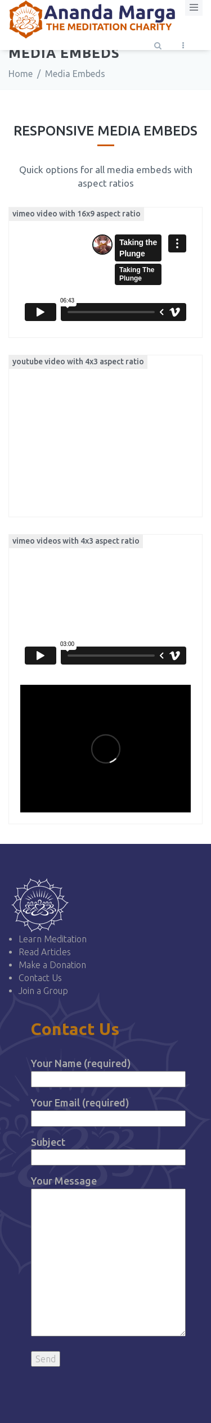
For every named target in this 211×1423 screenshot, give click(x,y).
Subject (108, 1149)
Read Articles (45, 952)
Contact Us (40, 978)
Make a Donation (52, 965)
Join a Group (43, 991)
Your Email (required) (108, 1110)
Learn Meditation (53, 939)
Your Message (108, 1256)
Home (20, 74)
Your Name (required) (108, 1071)
